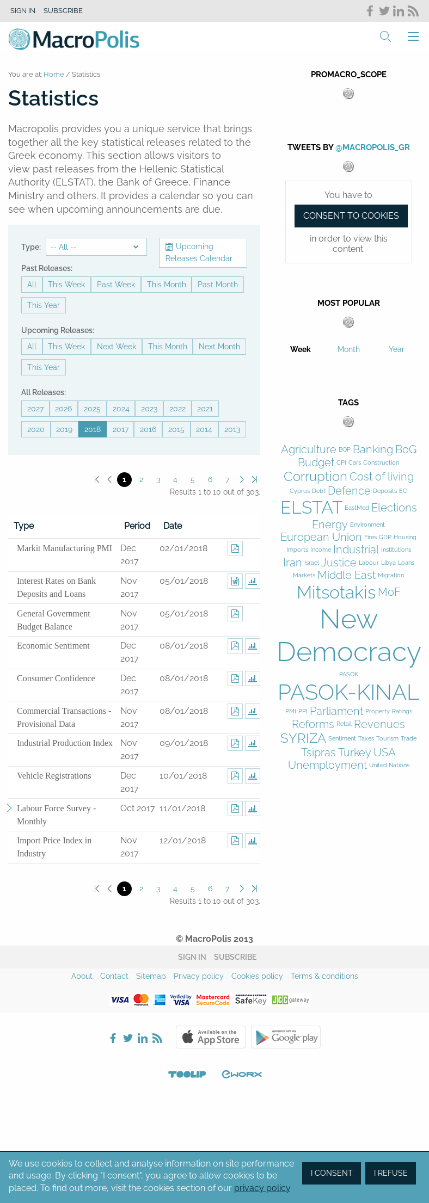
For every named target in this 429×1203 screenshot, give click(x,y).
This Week (66, 284)
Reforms (313, 724)
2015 (176, 429)
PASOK (348, 674)
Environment (367, 524)
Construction (381, 462)
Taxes (366, 738)
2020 (36, 429)
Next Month (219, 346)
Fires (370, 537)
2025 (92, 408)
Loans (406, 562)
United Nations (389, 765)
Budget (316, 462)
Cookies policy (257, 976)
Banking (373, 449)
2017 (120, 429)
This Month (166, 284)
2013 (232, 429)
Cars (354, 462)
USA (384, 753)
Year (397, 349)
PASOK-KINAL (348, 692)
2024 (121, 408)
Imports (297, 549)
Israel (311, 562)
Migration (391, 575)
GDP (385, 537)
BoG (405, 449)
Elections (394, 508)
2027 (35, 408)
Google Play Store (286, 1037)
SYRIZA (303, 738)
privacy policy (262, 1188)
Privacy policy (199, 976)
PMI (290, 711)
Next (242, 479)
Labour (369, 562)
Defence (349, 491)
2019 (64, 429)
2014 (204, 429)
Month (349, 349)
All (31, 284)
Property (377, 711)
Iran (292, 563)
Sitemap (151, 976)
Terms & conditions (324, 976)
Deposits (385, 491)
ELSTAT (311, 507)
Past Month (218, 284)
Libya (388, 562)
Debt (319, 491)
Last (254, 479)
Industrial (356, 550)
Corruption (315, 476)
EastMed (357, 507)
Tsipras (318, 753)
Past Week (116, 284)
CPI (341, 462)
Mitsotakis (336, 592)
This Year (43, 305)
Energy (330, 525)
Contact (114, 976)
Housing (405, 537)
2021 (205, 408)
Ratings (402, 711)
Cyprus (300, 491)
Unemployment (327, 765)
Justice (339, 563)
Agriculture (308, 449)
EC (403, 491)
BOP (345, 449)
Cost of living (382, 477)
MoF (389, 592)
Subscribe (63, 11)
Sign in (22, 11)
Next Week (116, 346)
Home (54, 74)
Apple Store (211, 1037)
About (82, 976)
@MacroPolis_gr (372, 147)
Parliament (336, 711)
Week (300, 349)
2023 (149, 408)
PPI (303, 711)
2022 (177, 408)
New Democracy (349, 635)
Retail (344, 723)
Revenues (379, 724)
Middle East (346, 575)
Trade (408, 738)
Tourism (387, 738)
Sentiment (342, 738)
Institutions (396, 549)
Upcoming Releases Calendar (199, 252)
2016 (148, 429)
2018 (92, 429)
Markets (304, 575)
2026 (63, 408)
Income (320, 549)
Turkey (354, 753)
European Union (321, 537)
